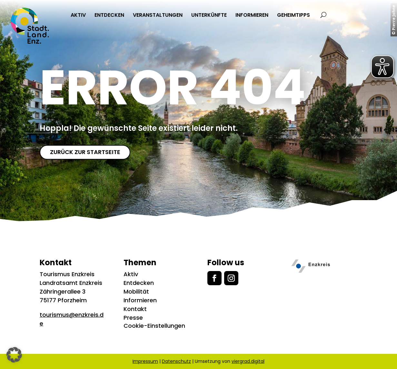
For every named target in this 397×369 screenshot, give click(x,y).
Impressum (145, 361)
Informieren (140, 300)
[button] (14, 355)
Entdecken (139, 283)
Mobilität (136, 291)
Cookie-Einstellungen (154, 326)
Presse (133, 318)
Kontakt (135, 309)
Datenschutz (176, 361)
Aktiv (131, 274)
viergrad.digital (248, 361)
